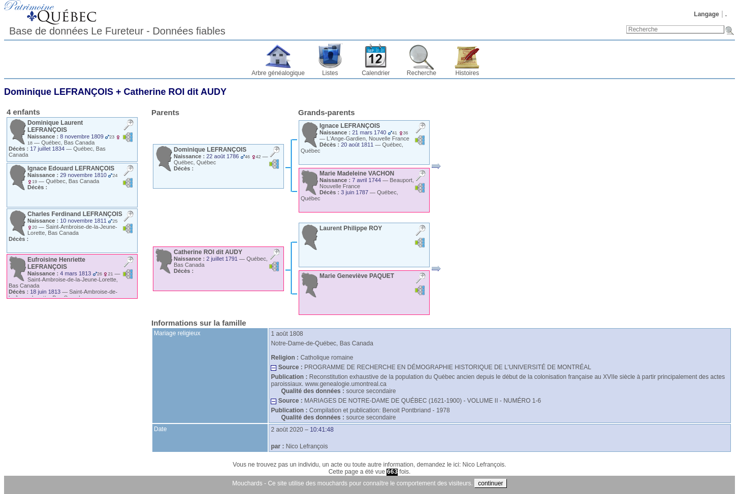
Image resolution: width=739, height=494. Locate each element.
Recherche (421, 73)
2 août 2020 (287, 429)
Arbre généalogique (278, 73)
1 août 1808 (287, 333)
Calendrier (376, 73)
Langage (706, 14)
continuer (490, 483)
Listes (330, 73)
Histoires (467, 73)
